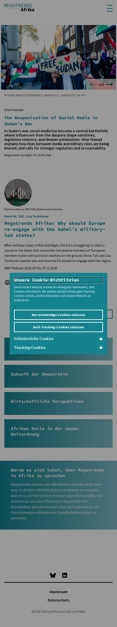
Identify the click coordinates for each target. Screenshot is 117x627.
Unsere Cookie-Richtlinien (46, 280)
